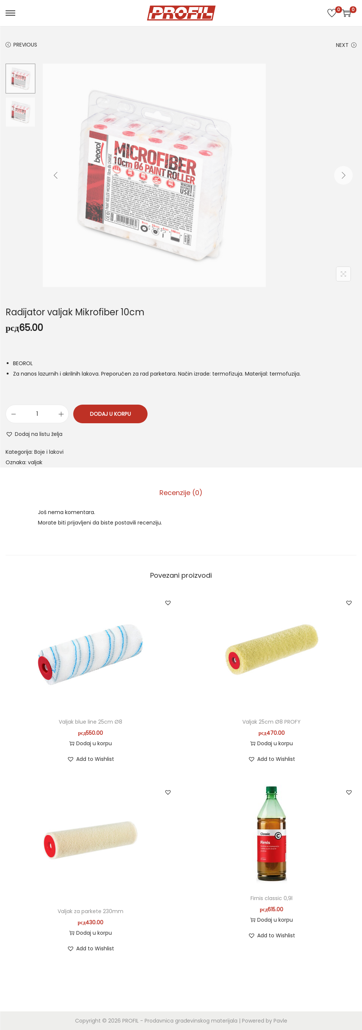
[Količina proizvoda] (37, 414)
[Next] (343, 175)
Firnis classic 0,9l (271, 898)
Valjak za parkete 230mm (90, 911)
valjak (35, 462)
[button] (34, 434)
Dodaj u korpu (110, 414)
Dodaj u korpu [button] (90, 743)
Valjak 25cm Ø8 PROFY (271, 722)
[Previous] (55, 175)
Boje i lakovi (49, 452)
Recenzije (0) (181, 492)
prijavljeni (79, 522)
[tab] (181, 493)
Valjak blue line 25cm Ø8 (90, 722)
